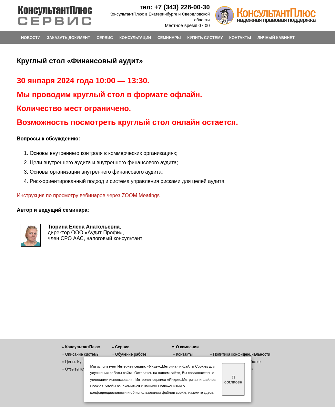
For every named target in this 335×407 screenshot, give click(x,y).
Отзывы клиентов (81, 369)
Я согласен (233, 379)
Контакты (184, 354)
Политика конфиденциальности (241, 354)
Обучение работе (131, 354)
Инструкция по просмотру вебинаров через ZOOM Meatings (88, 195)
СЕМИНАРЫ (169, 38)
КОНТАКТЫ (240, 38)
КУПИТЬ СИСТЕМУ (205, 38)
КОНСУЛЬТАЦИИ (135, 38)
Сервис (122, 347)
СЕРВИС (104, 38)
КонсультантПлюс (82, 347)
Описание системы (82, 354)
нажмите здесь (200, 392)
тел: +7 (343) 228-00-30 (174, 7)
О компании (187, 347)
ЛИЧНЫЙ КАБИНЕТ (276, 38)
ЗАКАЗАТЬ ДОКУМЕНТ (68, 38)
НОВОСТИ (30, 38)
